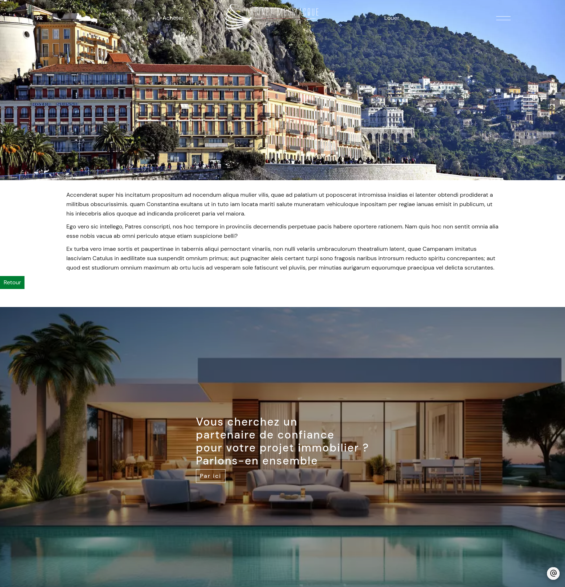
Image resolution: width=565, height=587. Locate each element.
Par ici (211, 476)
